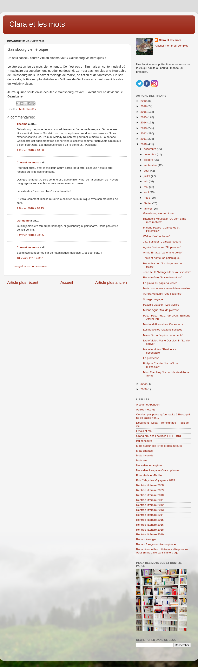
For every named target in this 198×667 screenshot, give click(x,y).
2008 (143, 389)
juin (146, 181)
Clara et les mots (37, 24)
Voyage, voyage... (154, 299)
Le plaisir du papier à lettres (160, 283)
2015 (143, 117)
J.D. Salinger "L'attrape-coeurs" (162, 241)
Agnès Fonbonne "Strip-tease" (161, 247)
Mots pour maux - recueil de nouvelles (166, 288)
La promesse (151, 358)
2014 (143, 122)
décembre (150, 148)
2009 (143, 383)
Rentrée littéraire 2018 (150, 529)
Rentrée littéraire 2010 (150, 495)
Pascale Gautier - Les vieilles (161, 304)
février (148, 203)
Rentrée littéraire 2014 (150, 514)
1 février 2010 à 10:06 (30, 150)
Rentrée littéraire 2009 (150, 490)
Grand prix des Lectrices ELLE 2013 (158, 435)
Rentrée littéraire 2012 (150, 504)
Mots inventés (144, 455)
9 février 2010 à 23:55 (30, 235)
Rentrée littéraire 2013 (150, 509)
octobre (149, 159)
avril (147, 192)
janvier (148, 208)
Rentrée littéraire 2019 (150, 534)
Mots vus (141, 460)
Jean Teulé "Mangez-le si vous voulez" (167, 272)
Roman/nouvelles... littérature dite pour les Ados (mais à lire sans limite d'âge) (162, 551)
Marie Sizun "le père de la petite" (163, 335)
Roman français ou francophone (156, 544)
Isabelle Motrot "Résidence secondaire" (159, 351)
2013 (143, 128)
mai (146, 187)
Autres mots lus (145, 409)
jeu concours (144, 440)
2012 (143, 133)
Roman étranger (146, 539)
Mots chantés (27, 109)
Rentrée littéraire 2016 (150, 524)
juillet (147, 176)
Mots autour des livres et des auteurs (159, 445)
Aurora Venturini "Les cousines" (162, 293)
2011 (143, 138)
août (147, 170)
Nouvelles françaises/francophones (157, 470)
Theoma (22, 123)
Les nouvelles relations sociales (162, 329)
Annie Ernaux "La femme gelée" (163, 252)
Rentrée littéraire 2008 (150, 485)
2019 (143, 100)
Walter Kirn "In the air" (156, 236)
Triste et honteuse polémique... (162, 257)
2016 (143, 111)
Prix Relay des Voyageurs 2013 (155, 480)
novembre (150, 154)
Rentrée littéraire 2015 (150, 519)
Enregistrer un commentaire (30, 266)
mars (147, 197)
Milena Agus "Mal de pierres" (161, 310)
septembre (151, 165)
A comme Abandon (147, 404)
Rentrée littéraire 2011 (150, 500)
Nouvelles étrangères (149, 465)
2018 (143, 106)
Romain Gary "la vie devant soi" (162, 277)
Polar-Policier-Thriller (149, 475)
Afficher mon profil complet (171, 45)
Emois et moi (144, 431)
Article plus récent (22, 282)
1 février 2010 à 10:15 (30, 208)
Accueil (66, 282)
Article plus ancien (111, 282)
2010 (143, 144)
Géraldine (23, 220)
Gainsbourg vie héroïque (158, 213)
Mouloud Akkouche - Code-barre (163, 324)
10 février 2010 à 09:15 (31, 258)
